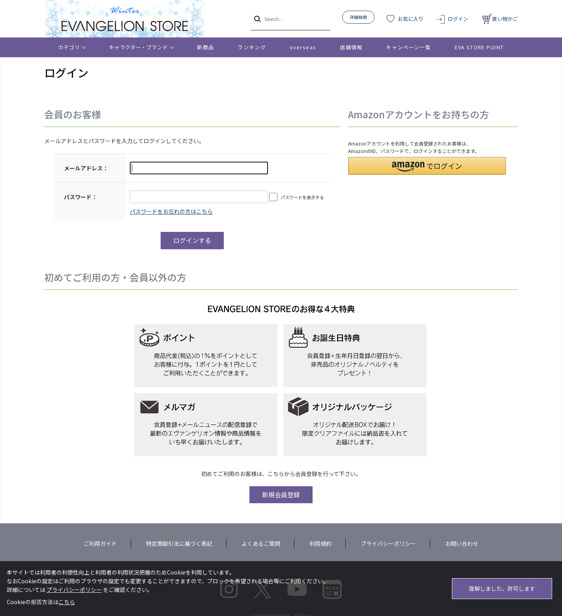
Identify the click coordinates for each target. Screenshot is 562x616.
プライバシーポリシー (388, 543)
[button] (427, 166)
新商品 (205, 47)
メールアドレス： (86, 168)
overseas (303, 47)
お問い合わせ (461, 543)
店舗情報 (351, 47)
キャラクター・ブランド (138, 47)
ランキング (252, 47)
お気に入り (410, 18)
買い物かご (500, 18)
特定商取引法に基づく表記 (179, 543)
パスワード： (80, 197)
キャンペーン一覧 (408, 47)
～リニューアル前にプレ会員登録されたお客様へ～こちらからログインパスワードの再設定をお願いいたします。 (171, 211)
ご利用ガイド (100, 543)
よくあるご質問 (261, 543)
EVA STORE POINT (479, 47)
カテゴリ (69, 47)
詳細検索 (358, 17)
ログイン (458, 18)
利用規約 (320, 543)
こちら (66, 602)
